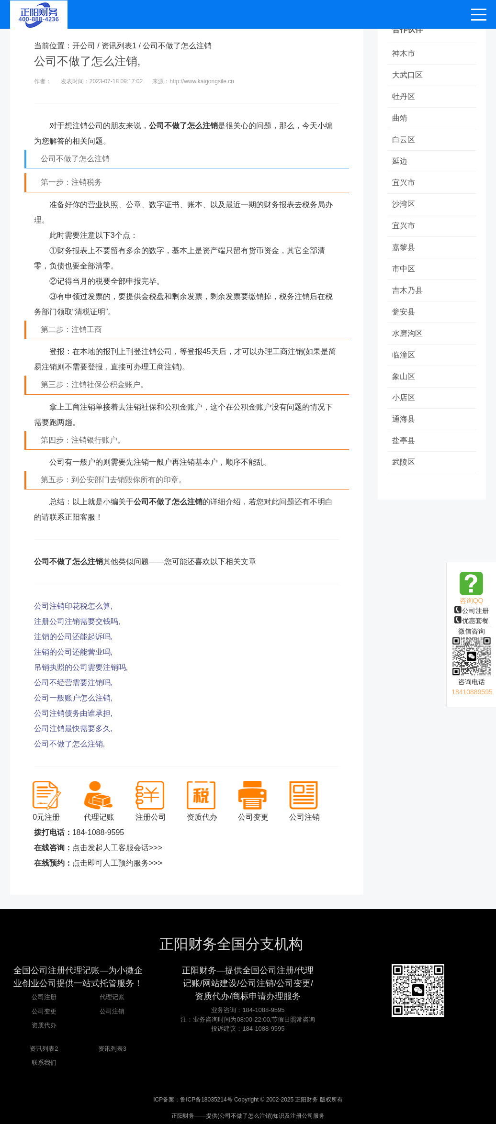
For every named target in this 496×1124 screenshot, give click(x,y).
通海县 (403, 419)
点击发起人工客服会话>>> (117, 848)
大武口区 (407, 75)
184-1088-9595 (98, 832)
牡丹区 (403, 96)
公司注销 (112, 1011)
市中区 (403, 269)
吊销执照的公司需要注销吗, (81, 667)
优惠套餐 (471, 620)
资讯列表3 (112, 1048)
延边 (399, 161)
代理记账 (112, 997)
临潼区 (403, 355)
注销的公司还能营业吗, (73, 652)
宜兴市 (403, 182)
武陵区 (403, 462)
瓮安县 (403, 312)
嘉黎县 (403, 247)
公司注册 (471, 610)
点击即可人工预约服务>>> (117, 863)
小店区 (403, 398)
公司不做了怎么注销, (69, 744)
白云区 (403, 139)
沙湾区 (403, 204)
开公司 (83, 46)
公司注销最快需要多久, (73, 728)
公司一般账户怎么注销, (73, 698)
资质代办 (44, 1025)
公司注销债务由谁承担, (73, 713)
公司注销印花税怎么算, (73, 606)
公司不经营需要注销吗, (73, 683)
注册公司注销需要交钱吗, (77, 621)
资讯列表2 (44, 1048)
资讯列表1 (118, 46)
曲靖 (399, 118)
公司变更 (44, 1011)
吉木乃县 (407, 290)
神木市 (403, 53)
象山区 (403, 376)
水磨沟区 (407, 333)
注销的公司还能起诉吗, (73, 637)
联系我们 (44, 1062)
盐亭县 (403, 441)
